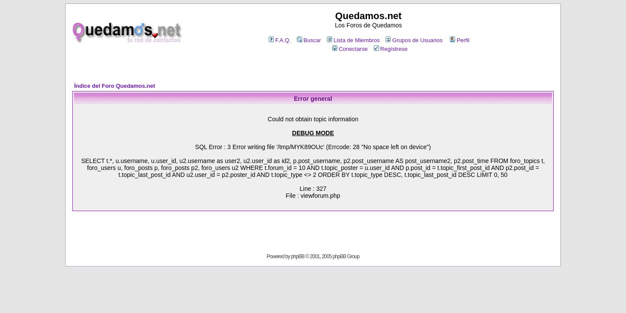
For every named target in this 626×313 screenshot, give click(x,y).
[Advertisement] (313, 68)
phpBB (297, 256)
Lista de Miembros (353, 40)
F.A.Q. (280, 40)
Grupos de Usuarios (414, 40)
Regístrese (391, 49)
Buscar (309, 40)
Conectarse (349, 49)
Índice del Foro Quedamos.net (114, 86)
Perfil (460, 40)
